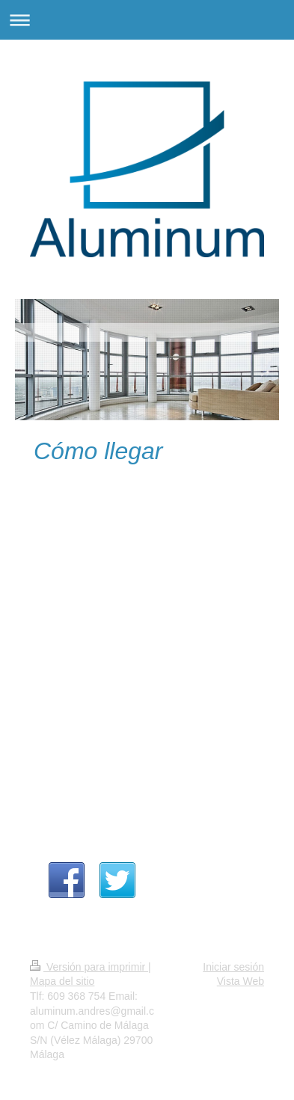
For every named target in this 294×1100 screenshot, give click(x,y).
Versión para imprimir (89, 967)
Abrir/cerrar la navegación (147, 20)
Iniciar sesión (233, 967)
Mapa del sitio (62, 981)
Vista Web (240, 981)
